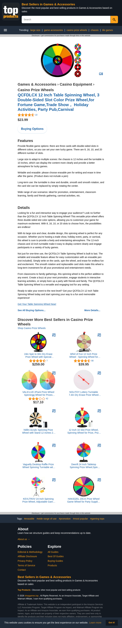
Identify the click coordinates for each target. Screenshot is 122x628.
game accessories (53, 30)
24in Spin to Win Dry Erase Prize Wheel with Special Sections (38, 355)
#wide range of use (46, 518)
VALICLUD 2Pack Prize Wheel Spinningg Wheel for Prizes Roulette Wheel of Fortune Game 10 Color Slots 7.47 (38, 393)
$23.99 (23, 120)
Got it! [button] (112, 622)
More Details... (92, 310)
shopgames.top (31, 596)
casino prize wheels (77, 30)
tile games (107, 30)
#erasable (29, 518)
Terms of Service (26, 565)
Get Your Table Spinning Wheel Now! (37, 304)
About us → (24, 539)
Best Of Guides (56, 556)
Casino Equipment (76, 84)
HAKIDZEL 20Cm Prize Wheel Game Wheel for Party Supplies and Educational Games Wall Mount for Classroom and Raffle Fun (83, 500)
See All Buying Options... (32, 310)
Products (52, 565)
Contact (22, 569)
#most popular (80, 518)
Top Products (24, 590)
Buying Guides (55, 561)
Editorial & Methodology (30, 552)
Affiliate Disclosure (27, 556)
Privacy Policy (25, 561)
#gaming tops (97, 518)
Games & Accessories (37, 84)
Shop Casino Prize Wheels (32, 328)
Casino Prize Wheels (36, 90)
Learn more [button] (95, 622)
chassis (95, 30)
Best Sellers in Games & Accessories (48, 4)
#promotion (65, 518)
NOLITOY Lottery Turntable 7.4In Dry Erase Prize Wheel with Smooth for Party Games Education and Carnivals (83, 393)
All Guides (53, 552)
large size (35, 30)
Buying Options (32, 129)
